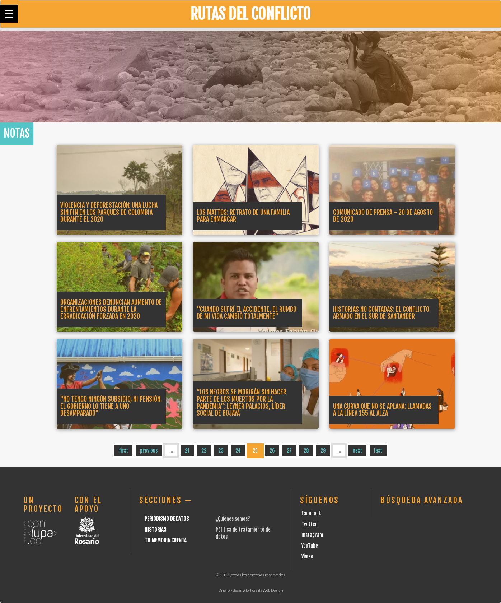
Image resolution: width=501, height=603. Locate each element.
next (357, 450)
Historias (155, 530)
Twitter (309, 524)
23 (221, 450)
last (378, 450)
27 (289, 450)
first (123, 450)
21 (187, 450)
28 (306, 450)
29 (323, 450)
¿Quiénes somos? (233, 519)
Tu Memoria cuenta (166, 540)
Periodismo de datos (167, 519)
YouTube (309, 546)
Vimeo (307, 556)
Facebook (311, 513)
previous (149, 450)
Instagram (312, 535)
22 (203, 450)
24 (238, 450)
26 (272, 450)
